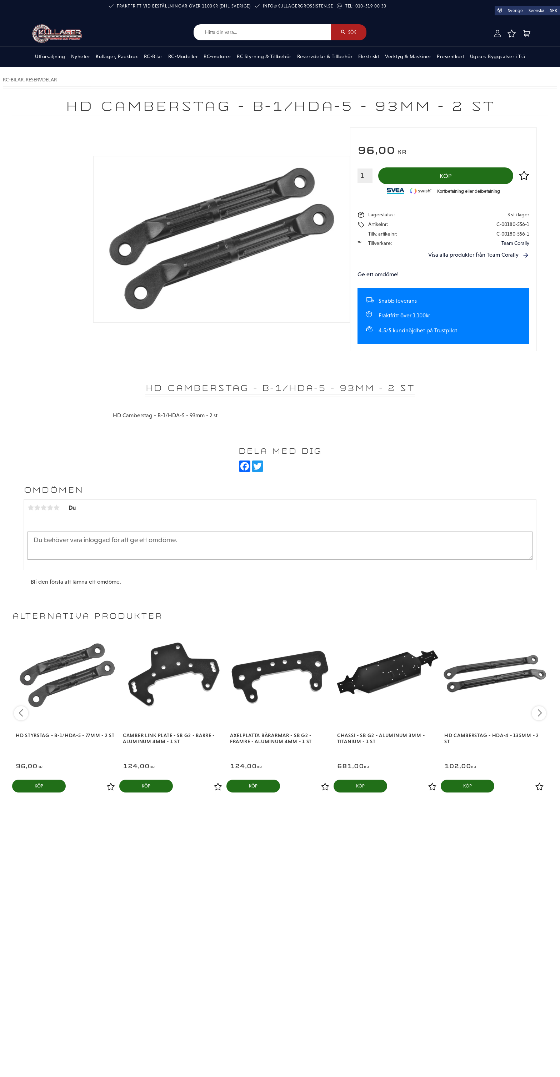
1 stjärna (31, 507)
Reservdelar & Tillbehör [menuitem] (325, 56)
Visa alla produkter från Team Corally (473, 255)
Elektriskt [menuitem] (368, 56)
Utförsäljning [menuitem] (50, 56)
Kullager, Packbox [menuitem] (117, 56)
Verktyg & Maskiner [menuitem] (408, 56)
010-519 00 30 (370, 6)
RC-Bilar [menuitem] (153, 56)
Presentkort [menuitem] (450, 56)
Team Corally (515, 243)
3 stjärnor (43, 507)
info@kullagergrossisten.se (298, 6)
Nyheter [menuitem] (80, 56)
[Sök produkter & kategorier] (262, 32)
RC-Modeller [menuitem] (183, 56)
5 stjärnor (56, 507)
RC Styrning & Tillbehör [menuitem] (264, 56)
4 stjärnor (50, 507)
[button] (511, 33)
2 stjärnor (37, 507)
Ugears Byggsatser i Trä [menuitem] (497, 56)
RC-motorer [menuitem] (217, 56)
